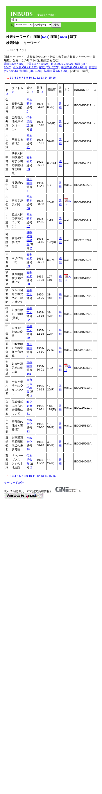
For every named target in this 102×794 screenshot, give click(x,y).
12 (38, 77)
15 (50, 77)
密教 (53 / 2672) (49, 67)
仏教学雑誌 (29, 121)
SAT (45, 37)
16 (53, 77)
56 (28, 208)
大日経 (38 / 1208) (31, 70)
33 (28, 169)
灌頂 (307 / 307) (14, 63)
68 (28, 284)
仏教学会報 (29, 459)
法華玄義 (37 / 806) (56, 70)
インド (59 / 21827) (25, 67)
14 (46, 77)
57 (28, 226)
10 (30, 77)
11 (34, 77)
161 (29, 373)
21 (28, 147)
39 (28, 337)
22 (28, 319)
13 (42, 77)
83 (28, 431)
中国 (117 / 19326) (37, 63)
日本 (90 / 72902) (62, 63)
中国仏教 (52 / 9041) (74, 67)
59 (28, 266)
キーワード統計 (14, 482)
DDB (64, 37)
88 (28, 449)
